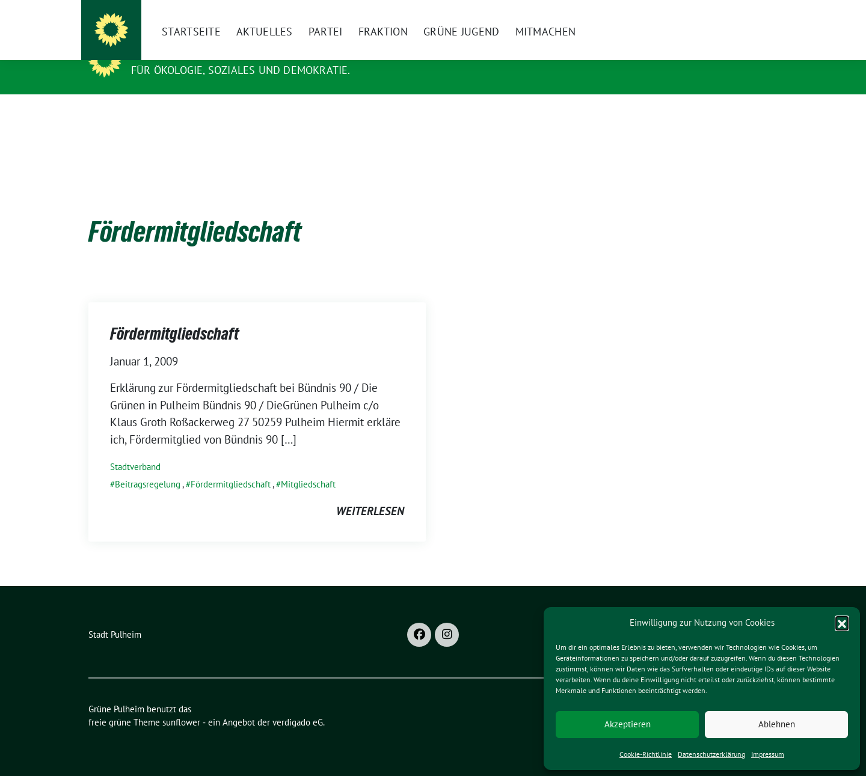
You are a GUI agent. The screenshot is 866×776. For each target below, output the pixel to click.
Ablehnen (776, 724)
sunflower (181, 703)
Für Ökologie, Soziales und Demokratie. (241, 70)
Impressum (767, 754)
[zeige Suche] (756, 14)
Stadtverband (135, 448)
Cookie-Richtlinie (645, 754)
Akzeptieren (627, 724)
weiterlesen (370, 492)
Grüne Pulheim (179, 53)
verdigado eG (297, 703)
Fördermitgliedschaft (174, 315)
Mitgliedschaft (308, 465)
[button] (842, 623)
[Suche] (739, 14)
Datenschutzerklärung (711, 754)
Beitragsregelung (147, 465)
